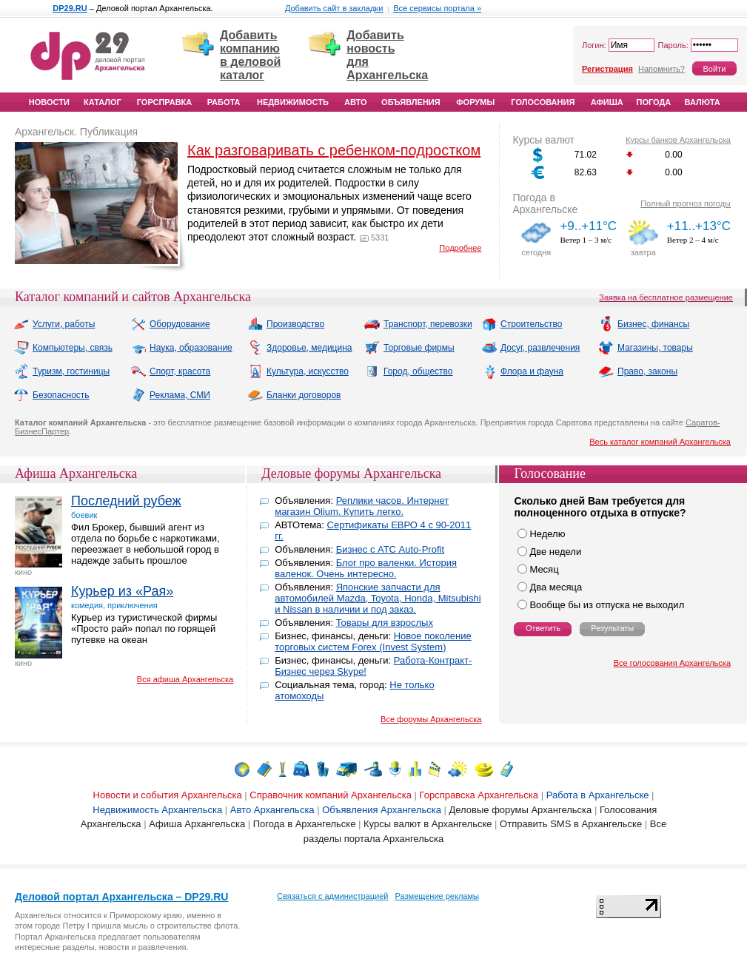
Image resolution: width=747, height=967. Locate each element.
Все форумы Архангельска (431, 719)
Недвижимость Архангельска (157, 809)
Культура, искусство (298, 371)
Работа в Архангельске (597, 795)
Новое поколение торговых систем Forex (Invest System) (373, 641)
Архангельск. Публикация (76, 132)
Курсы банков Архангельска (678, 139)
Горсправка (164, 102)
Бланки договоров (294, 395)
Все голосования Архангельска (672, 662)
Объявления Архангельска (381, 809)
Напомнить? (661, 68)
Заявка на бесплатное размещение (666, 297)
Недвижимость (293, 102)
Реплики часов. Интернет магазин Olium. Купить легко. (362, 506)
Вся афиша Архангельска (185, 679)
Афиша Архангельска (76, 473)
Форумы (475, 102)
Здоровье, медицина (299, 348)
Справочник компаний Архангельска (330, 795)
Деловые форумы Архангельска (351, 473)
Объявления (411, 102)
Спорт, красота (170, 371)
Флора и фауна (522, 371)
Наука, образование (181, 348)
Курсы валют (543, 140)
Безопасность (51, 395)
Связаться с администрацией (332, 896)
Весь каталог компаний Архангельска (660, 441)
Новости (49, 102)
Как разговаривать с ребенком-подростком (333, 150)
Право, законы (637, 371)
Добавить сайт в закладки (334, 8)
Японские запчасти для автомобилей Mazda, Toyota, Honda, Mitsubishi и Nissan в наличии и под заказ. (377, 598)
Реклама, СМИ (170, 395)
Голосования (543, 102)
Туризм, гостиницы (61, 371)
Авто (355, 102)
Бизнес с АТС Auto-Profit (390, 549)
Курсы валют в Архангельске (428, 823)
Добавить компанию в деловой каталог (250, 55)
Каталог (102, 102)
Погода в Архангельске (544, 203)
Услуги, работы (54, 324)
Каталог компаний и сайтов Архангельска (133, 296)
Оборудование (170, 324)
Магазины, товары (645, 348)
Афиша (607, 102)
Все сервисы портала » (437, 8)
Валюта (702, 102)
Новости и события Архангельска (167, 795)
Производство (285, 324)
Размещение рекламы (437, 896)
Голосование (550, 473)
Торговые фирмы (409, 348)
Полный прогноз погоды (685, 203)
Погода (654, 102)
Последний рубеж (126, 500)
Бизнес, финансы (643, 324)
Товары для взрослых (384, 622)
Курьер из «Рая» (122, 591)
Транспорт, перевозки (418, 324)
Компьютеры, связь (63, 348)
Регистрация (607, 68)
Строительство (522, 324)
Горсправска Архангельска (479, 795)
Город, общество (408, 371)
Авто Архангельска (272, 809)
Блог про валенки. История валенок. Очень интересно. (366, 568)
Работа (224, 102)
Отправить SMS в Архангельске (571, 823)
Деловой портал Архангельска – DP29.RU (121, 897)
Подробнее (460, 247)
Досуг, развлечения (530, 348)
